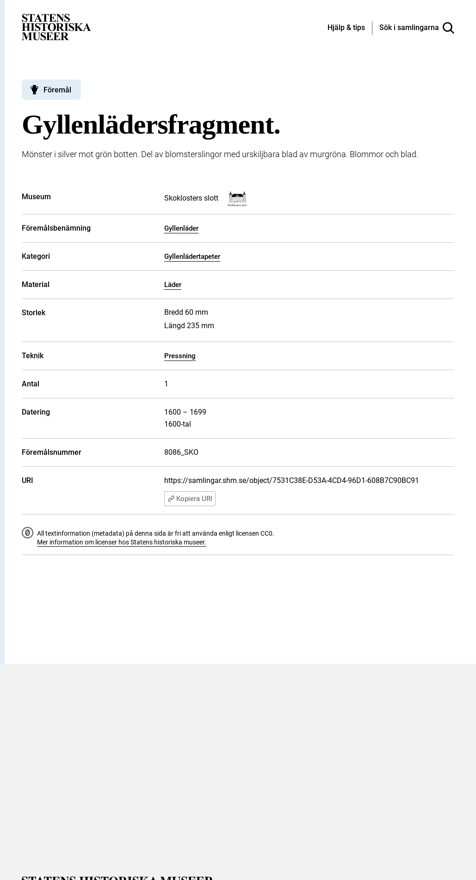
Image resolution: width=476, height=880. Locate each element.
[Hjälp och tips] (346, 28)
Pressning (180, 356)
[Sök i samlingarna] (416, 28)
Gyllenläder (181, 228)
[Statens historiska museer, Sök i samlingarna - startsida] (56, 26)
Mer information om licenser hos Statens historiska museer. (121, 542)
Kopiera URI (189, 499)
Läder (172, 285)
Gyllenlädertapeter (192, 256)
